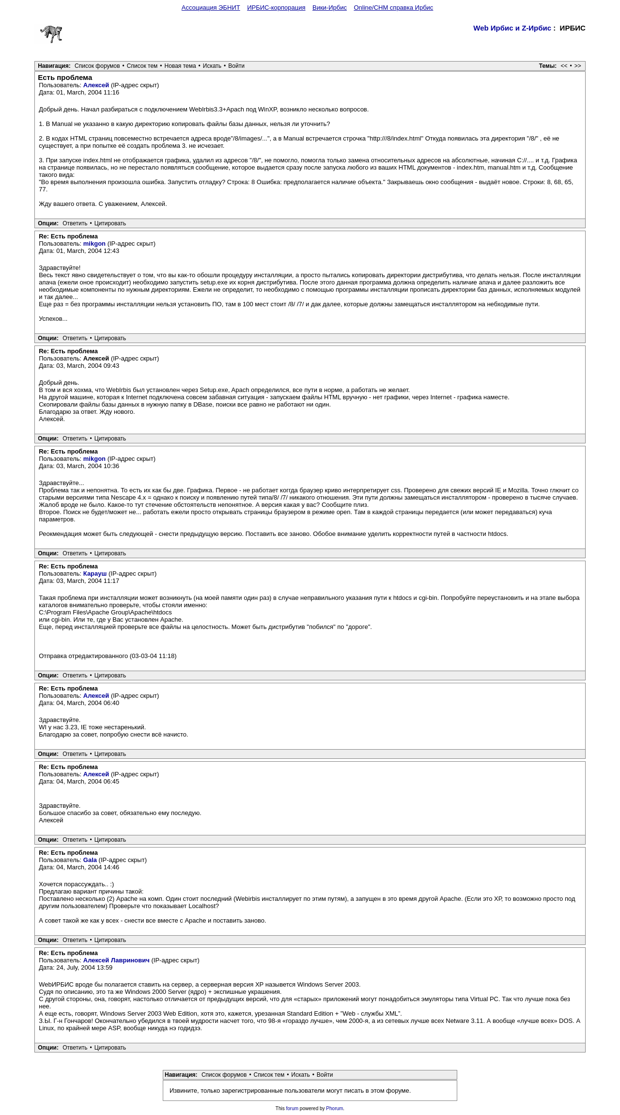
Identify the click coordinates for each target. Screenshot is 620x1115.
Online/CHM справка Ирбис (393, 7)
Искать (212, 66)
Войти (236, 66)
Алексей (96, 85)
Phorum (334, 1108)
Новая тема (180, 66)
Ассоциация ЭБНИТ (211, 7)
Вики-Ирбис (329, 7)
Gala (90, 860)
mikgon (94, 243)
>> (577, 66)
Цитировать (110, 223)
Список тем (142, 66)
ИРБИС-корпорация (276, 7)
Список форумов (97, 66)
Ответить (74, 223)
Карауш (95, 573)
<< (564, 66)
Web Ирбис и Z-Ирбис (512, 28)
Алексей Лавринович (116, 960)
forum (292, 1108)
